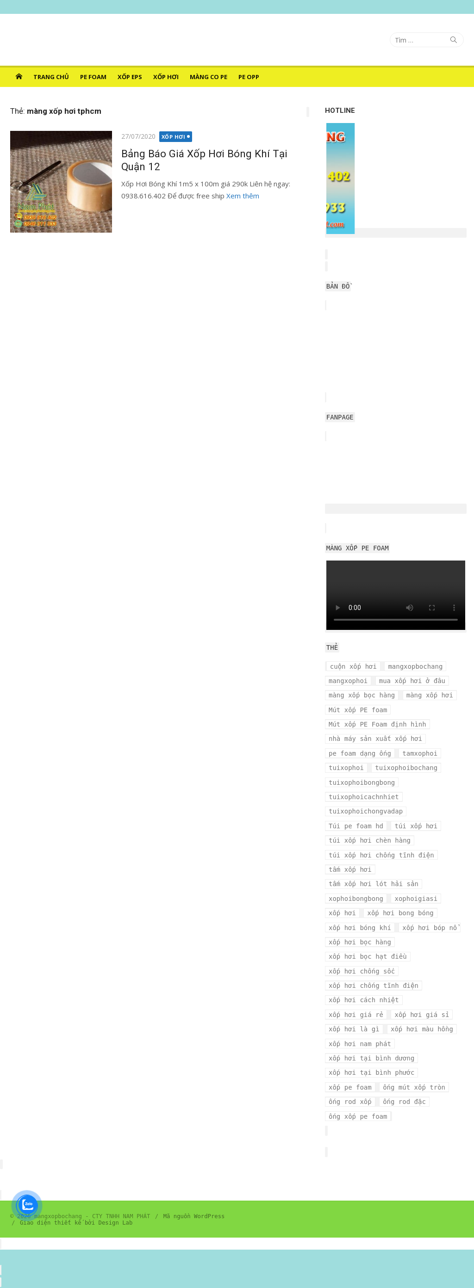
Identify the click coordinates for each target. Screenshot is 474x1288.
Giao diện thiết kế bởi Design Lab (76, 1223)
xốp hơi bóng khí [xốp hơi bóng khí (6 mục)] (360, 927)
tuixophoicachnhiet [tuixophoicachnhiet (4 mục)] (364, 797)
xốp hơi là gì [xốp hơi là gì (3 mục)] (354, 1029)
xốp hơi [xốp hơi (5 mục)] (342, 913)
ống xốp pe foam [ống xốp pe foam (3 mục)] (358, 1116)
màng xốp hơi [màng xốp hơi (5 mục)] (429, 695)
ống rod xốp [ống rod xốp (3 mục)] (350, 1101)
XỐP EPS (130, 77)
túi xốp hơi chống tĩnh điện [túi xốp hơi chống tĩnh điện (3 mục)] (381, 855)
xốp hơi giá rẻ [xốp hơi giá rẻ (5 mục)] (356, 1014)
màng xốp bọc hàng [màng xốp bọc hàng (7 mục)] (362, 695)
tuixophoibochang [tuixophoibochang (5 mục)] (406, 767)
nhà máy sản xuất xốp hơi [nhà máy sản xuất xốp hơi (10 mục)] (375, 738)
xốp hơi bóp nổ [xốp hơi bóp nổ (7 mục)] (429, 927)
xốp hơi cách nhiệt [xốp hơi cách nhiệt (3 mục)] (364, 1000)
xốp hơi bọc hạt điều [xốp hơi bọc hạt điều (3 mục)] (368, 956)
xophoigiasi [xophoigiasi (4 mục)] (415, 898)
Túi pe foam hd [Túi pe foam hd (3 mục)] (356, 826)
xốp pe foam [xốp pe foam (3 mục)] (350, 1087)
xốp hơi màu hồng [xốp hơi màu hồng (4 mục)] (422, 1029)
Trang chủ (51, 77)
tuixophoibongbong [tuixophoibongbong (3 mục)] (362, 782)
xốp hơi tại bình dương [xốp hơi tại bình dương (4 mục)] (371, 1058)
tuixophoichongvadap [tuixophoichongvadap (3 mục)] (366, 811)
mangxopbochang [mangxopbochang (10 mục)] (415, 666)
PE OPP (248, 77)
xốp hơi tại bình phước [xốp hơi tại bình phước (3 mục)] (371, 1072)
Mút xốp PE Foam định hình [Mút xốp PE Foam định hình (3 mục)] (377, 724)
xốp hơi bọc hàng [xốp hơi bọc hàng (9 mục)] (360, 942)
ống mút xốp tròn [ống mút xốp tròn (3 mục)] (414, 1087)
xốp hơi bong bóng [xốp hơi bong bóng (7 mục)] (400, 913)
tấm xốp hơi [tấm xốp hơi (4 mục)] (350, 869)
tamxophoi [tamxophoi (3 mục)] (419, 753)
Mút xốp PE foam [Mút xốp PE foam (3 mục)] (358, 710)
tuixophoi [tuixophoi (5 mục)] (346, 767)
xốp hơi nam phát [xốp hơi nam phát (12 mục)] (360, 1044)
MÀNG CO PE (208, 77)
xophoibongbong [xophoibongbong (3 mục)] (356, 898)
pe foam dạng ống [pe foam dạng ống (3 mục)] (360, 753)
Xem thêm (242, 195)
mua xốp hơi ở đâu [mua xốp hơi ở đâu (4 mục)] (412, 680)
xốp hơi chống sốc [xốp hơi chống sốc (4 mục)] (362, 971)
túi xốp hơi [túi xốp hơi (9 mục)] (415, 826)
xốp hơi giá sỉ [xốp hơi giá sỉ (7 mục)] (421, 1014)
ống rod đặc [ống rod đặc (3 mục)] (404, 1101)
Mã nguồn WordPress (194, 1216)
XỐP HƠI (166, 77)
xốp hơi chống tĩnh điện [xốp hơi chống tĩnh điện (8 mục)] (373, 985)
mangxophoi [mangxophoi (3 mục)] (348, 680)
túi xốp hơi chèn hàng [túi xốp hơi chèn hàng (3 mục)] (370, 840)
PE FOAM (93, 77)
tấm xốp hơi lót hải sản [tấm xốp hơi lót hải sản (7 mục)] (373, 883)
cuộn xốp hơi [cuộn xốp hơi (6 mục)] (353, 666)
